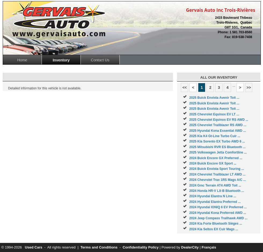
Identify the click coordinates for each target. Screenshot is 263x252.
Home (22, 60)
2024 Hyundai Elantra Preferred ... (214, 202)
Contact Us (100, 60)
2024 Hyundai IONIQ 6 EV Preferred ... (218, 207)
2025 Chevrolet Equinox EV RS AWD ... (218, 120)
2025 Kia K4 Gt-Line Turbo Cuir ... (214, 136)
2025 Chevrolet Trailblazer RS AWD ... (217, 125)
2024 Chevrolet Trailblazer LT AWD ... (217, 174)
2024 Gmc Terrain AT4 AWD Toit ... (215, 185)
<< (184, 87)
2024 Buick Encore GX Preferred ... (215, 158)
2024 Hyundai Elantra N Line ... (212, 196)
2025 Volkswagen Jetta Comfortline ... (218, 152)
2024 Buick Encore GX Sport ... (212, 163)
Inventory (61, 60)
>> (248, 87)
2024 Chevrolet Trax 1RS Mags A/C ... (217, 180)
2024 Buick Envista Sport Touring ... (216, 169)
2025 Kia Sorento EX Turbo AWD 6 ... (217, 141)
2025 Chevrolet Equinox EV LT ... (214, 114)
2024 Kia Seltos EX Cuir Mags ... (213, 229)
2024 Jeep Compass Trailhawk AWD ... (218, 218)
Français (209, 247)
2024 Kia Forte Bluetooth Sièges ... (215, 223)
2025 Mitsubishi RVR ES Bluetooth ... (217, 147)
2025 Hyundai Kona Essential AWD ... (217, 131)
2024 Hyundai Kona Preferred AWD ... (217, 213)
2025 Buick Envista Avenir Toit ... (214, 98)
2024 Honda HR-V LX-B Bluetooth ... (216, 191)
